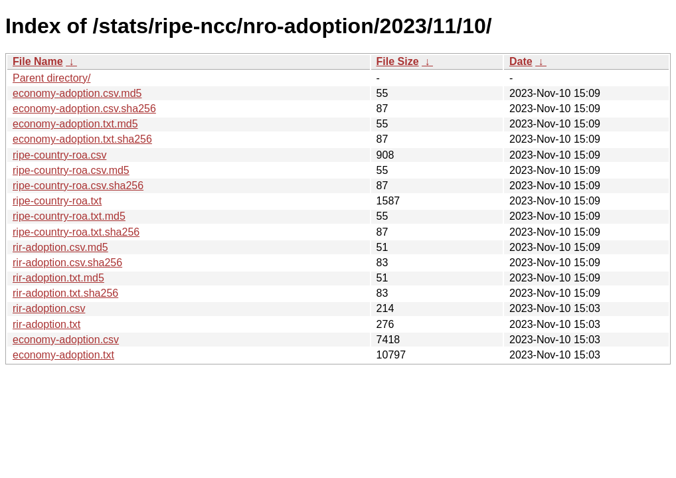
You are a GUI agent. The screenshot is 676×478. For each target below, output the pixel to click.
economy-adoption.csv (66, 339)
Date (521, 61)
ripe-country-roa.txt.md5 (69, 216)
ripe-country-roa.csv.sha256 (78, 185)
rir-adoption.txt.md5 (58, 277)
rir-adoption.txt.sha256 (65, 293)
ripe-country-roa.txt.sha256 (76, 232)
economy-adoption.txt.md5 (75, 123)
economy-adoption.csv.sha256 (84, 108)
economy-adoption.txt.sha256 (82, 139)
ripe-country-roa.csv (59, 155)
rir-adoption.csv (49, 308)
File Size (398, 61)
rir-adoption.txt (46, 324)
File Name (38, 61)
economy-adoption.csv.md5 (77, 93)
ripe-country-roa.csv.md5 (71, 170)
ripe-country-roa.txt (57, 200)
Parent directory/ (51, 78)
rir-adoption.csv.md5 (60, 247)
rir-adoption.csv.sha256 (67, 262)
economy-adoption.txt (63, 354)
